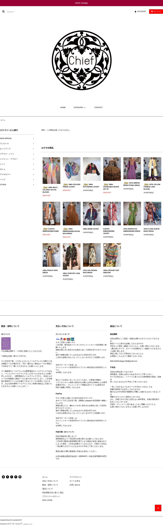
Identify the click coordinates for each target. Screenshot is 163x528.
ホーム (3, 120)
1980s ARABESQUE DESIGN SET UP (111, 186)
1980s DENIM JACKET (91, 229)
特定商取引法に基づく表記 (52, 493)
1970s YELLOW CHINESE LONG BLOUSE (152, 186)
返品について (47, 489)
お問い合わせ (75, 485)
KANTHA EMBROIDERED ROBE (51, 230)
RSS (44, 500)
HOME (63, 107)
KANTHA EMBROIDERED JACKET (108, 231)
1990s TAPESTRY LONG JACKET (71, 275)
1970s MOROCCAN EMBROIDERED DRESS (131, 230)
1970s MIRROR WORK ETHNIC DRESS (131, 184)
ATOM (49, 500)
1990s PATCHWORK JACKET (91, 185)
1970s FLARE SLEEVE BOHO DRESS (151, 230)
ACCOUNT (141, 11)
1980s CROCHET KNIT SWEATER (111, 272)
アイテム (155, 11)
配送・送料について (50, 485)
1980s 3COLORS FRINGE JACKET (71, 185)
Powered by (16, 524)
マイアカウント (76, 477)
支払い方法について (50, 481)
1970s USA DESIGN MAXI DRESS (90, 272)
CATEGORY (80, 107)
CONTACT (98, 107)
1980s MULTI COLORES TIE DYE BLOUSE (50, 189)
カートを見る (75, 481)
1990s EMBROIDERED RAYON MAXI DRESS (71, 231)
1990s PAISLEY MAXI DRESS (50, 272)
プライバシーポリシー (51, 496)
